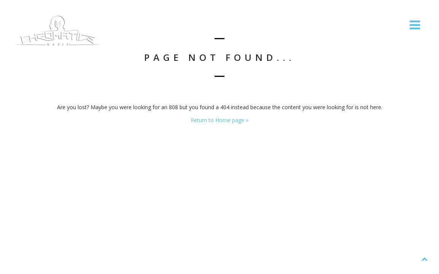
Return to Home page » (219, 120)
